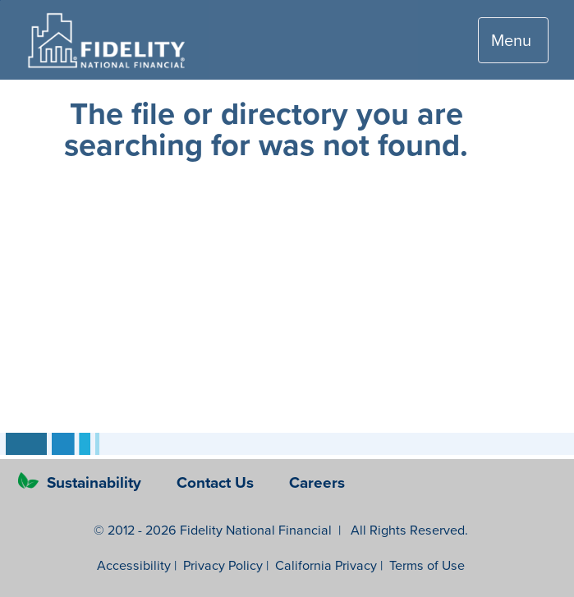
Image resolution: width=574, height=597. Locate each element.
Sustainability (82, 482)
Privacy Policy (223, 565)
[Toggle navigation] (513, 40)
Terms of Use (427, 565)
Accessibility (134, 565)
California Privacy (326, 565)
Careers (317, 482)
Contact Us (217, 482)
